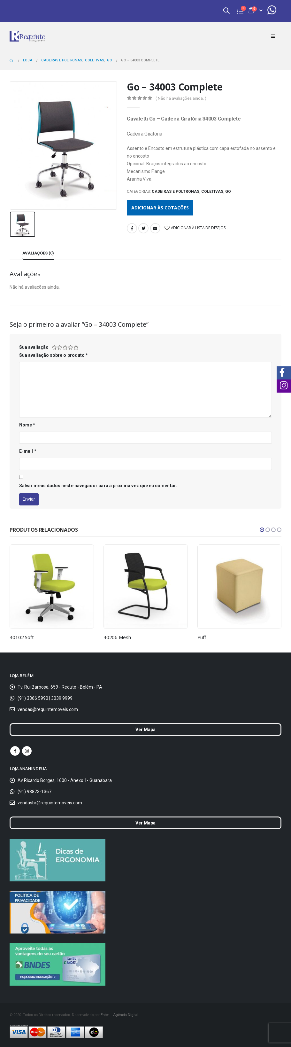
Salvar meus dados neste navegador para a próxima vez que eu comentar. (98, 485)
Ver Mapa (145, 729)
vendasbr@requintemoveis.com (50, 802)
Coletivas (212, 191)
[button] (262, 530)
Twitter (143, 228)
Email (155, 228)
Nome (27, 424)
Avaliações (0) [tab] (38, 253)
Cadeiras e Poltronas (175, 191)
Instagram (27, 751)
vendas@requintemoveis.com (48, 709)
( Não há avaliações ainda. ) (181, 98)
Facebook (132, 228)
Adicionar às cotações (160, 208)
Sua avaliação (34, 347)
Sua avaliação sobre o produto (53, 355)
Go (228, 191)
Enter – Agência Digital (119, 1014)
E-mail (27, 451)
